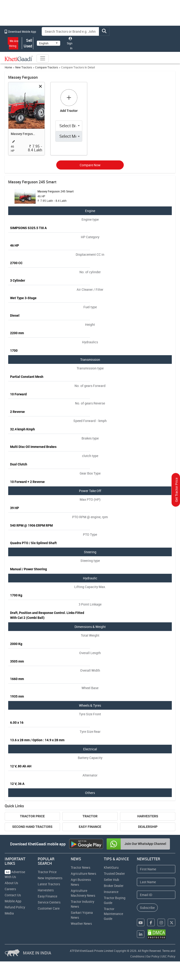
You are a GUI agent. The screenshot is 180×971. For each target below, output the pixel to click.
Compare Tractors (46, 67)
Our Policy (152, 956)
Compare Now (90, 165)
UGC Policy (168, 956)
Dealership (148, 827)
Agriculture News (83, 873)
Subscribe (147, 907)
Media (9, 913)
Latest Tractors (49, 884)
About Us (11, 883)
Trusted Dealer (114, 873)
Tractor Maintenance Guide (113, 914)
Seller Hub (111, 879)
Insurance (111, 891)
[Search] (70, 31)
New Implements (50, 878)
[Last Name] (156, 882)
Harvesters (147, 816)
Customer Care (49, 908)
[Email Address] (156, 895)
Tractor (90, 816)
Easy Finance (90, 827)
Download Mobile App (20, 31)
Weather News (81, 923)
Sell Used (28, 43)
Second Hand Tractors (32, 827)
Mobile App (13, 901)
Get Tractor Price (176, 490)
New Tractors (23, 67)
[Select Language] (48, 43)
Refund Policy (15, 907)
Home (8, 67)
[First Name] (156, 869)
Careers (10, 889)
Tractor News (80, 867)
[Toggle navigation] (43, 58)
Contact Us (13, 895)
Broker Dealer (114, 885)
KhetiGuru (111, 867)
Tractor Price (32, 816)
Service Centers (49, 902)
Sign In (69, 43)
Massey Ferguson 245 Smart (24, 133)
